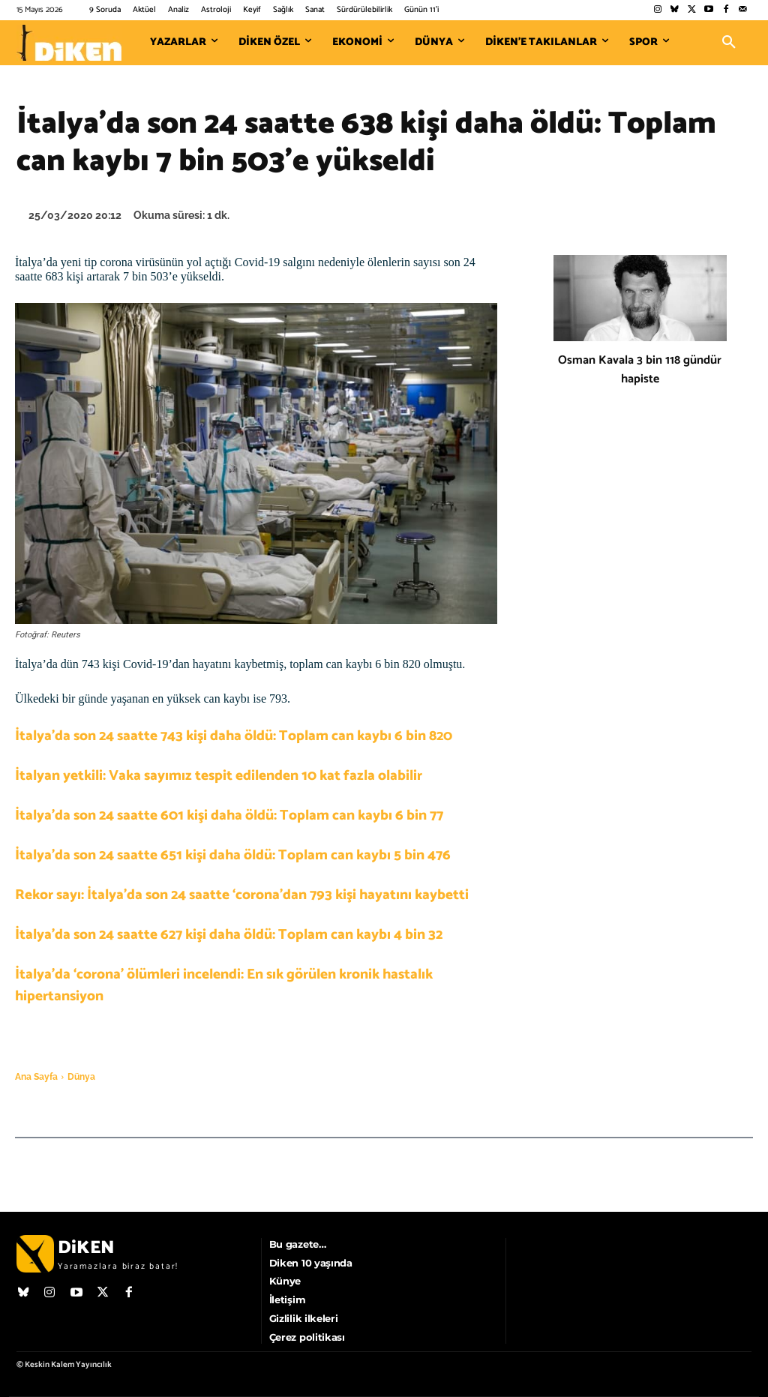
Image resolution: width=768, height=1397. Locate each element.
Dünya (81, 1077)
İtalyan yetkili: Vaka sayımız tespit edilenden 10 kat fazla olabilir (218, 775)
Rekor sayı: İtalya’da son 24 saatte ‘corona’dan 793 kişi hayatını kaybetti (242, 895)
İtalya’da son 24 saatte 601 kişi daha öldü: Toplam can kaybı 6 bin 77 (229, 815)
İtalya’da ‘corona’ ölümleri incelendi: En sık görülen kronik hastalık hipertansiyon (224, 985)
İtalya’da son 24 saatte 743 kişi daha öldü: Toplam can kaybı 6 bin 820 (233, 736)
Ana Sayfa (36, 1077)
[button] (729, 42)
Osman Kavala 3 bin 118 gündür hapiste (640, 369)
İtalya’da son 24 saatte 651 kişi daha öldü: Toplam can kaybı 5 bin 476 (233, 855)
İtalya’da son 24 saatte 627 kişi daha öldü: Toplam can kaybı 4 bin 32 (228, 934)
